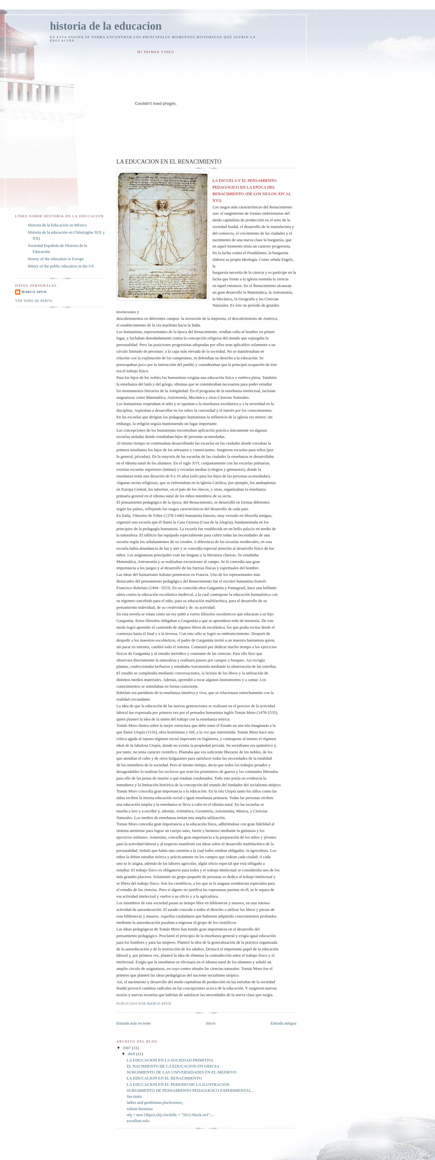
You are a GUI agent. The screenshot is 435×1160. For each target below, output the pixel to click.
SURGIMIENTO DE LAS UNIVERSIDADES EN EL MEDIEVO (181, 1072)
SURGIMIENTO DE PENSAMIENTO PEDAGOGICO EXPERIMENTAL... (190, 1090)
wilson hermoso (140, 1108)
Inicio (210, 1023)
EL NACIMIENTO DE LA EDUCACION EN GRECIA (173, 1066)
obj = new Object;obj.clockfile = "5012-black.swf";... (170, 1114)
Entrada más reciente (133, 1023)
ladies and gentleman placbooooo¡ (155, 1102)
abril (132, 1053)
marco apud (34, 292)
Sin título (134, 1096)
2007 (127, 1047)
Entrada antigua (283, 1023)
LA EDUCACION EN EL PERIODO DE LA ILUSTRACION (178, 1084)
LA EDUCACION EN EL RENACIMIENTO (164, 1078)
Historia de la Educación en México (57, 225)
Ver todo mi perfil (34, 300)
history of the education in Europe (56, 258)
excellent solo (138, 1120)
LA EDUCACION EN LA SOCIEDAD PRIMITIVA (170, 1060)
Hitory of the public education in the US (61, 266)
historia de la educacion (106, 26)
